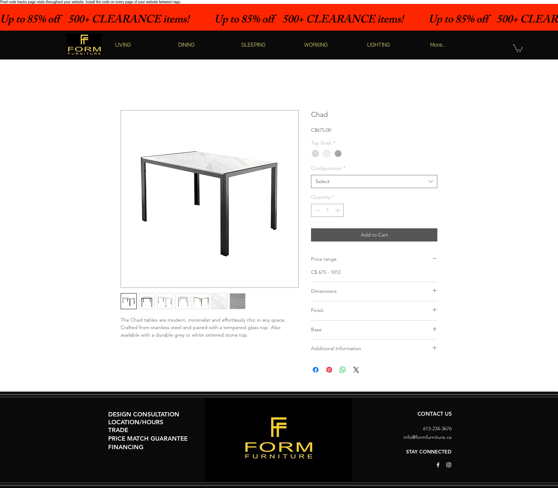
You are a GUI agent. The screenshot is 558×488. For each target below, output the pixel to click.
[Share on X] (356, 369)
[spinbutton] (327, 210)
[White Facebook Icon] (438, 465)
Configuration (328, 168)
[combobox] (374, 181)
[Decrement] (316, 210)
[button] (518, 48)
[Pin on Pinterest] (329, 369)
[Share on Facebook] (315, 369)
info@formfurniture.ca (428, 437)
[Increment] (338, 210)
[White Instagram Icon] (449, 465)
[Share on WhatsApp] (342, 369)
